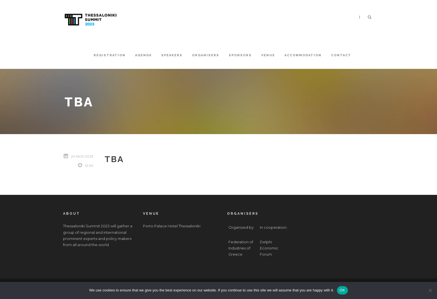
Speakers (171, 55)
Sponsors (240, 55)
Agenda (143, 55)
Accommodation (303, 55)
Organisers (205, 55)
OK (342, 290)
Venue (268, 55)
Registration (110, 55)
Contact (341, 55)
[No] (430, 290)
